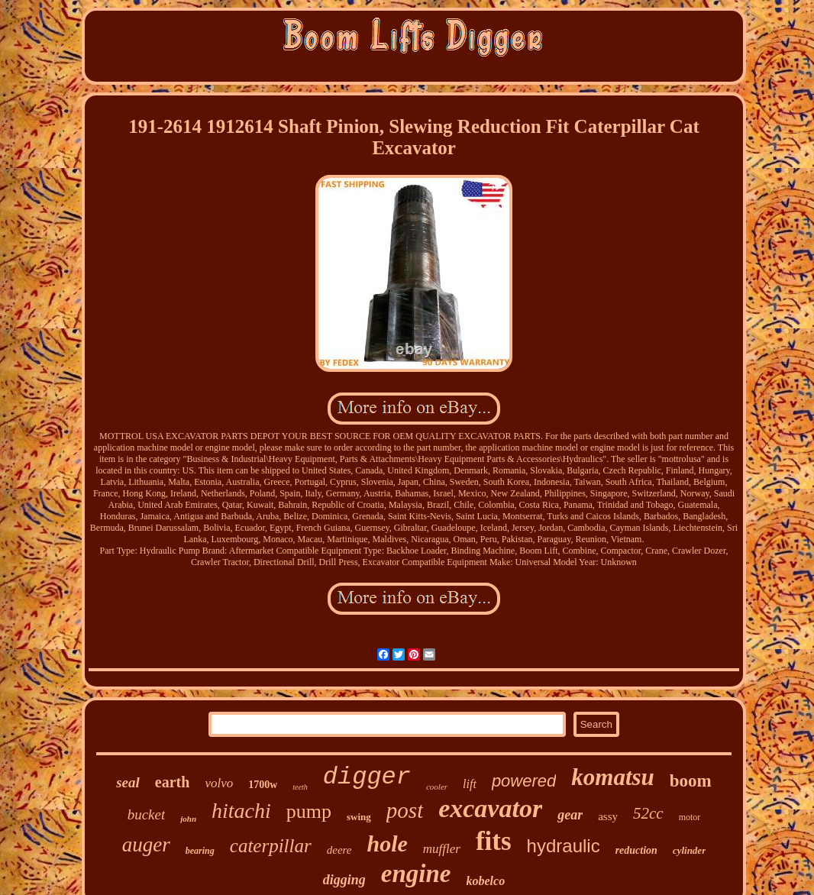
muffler (441, 849)
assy (608, 816)
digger (367, 777)
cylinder (689, 850)
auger (146, 844)
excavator (490, 808)
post (404, 810)
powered (524, 780)
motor (690, 817)
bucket (147, 814)
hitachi (241, 810)
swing (359, 816)
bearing (200, 850)
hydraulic (563, 845)
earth (172, 782)
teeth (299, 787)
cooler (436, 786)
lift (469, 783)
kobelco (486, 880)
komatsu (612, 777)
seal (128, 782)
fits (494, 841)
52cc (648, 813)
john (188, 818)
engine (416, 873)
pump (308, 811)
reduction (636, 850)
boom (691, 780)
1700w (262, 784)
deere (339, 850)
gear (570, 814)
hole (387, 843)
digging (344, 879)
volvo (219, 783)
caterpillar (271, 845)
